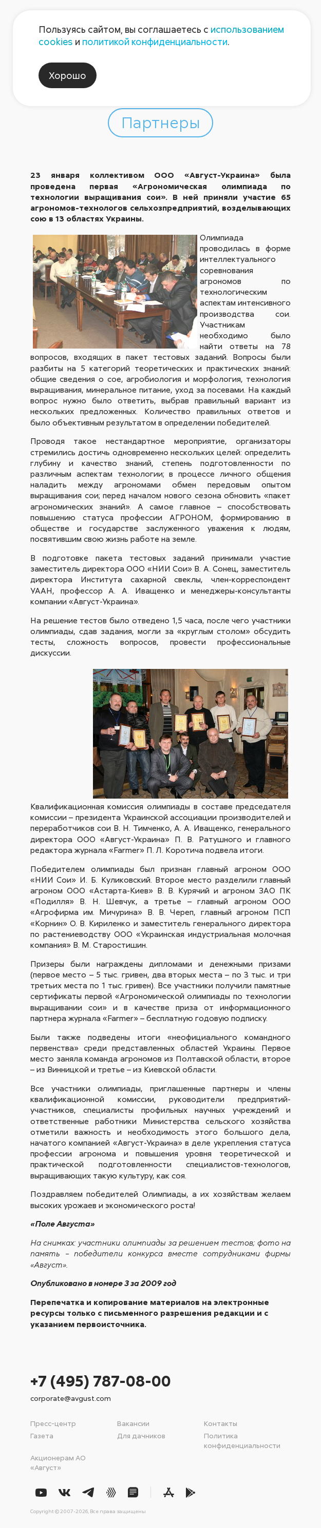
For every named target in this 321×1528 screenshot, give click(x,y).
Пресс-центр (53, 1423)
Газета (41, 1435)
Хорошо (67, 75)
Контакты (220, 1423)
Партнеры (160, 122)
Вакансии (133, 1423)
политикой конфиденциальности (155, 41)
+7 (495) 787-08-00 (100, 1380)
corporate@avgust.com (70, 1398)
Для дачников (141, 1435)
